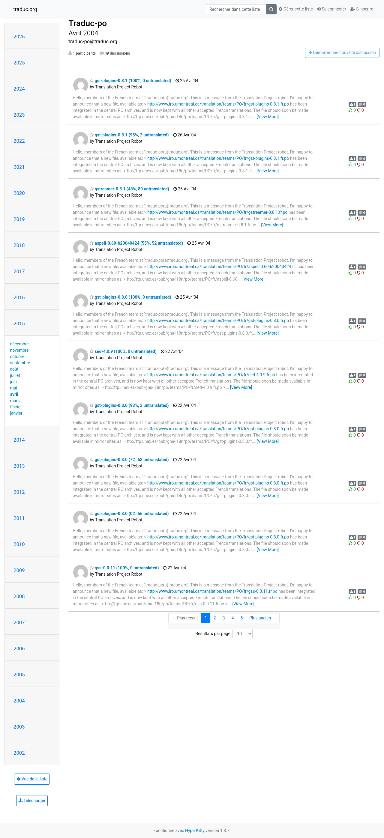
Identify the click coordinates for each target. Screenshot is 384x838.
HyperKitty (195, 830)
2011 (19, 518)
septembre (20, 362)
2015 (19, 324)
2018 (19, 245)
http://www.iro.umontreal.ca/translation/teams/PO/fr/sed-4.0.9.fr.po (211, 374)
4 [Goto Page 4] (233, 618)
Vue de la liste (31, 779)
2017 (19, 271)
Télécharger (32, 800)
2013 (19, 466)
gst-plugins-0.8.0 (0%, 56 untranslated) (129, 513)
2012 (19, 492)
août (14, 369)
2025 (19, 63)
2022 (19, 141)
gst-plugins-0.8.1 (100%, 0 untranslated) (130, 80)
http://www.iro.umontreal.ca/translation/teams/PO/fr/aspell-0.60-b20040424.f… (221, 266)
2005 (19, 675)
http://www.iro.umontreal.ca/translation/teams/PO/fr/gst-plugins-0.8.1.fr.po (218, 104)
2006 (19, 649)
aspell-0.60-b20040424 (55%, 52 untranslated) (136, 243)
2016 (19, 297)
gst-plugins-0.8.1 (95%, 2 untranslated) (129, 135)
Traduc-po (87, 23)
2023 (19, 115)
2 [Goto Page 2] (215, 618)
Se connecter (331, 9)
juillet (15, 375)
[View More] (268, 116)
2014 (19, 440)
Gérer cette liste (296, 9)
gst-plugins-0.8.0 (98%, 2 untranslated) (129, 405)
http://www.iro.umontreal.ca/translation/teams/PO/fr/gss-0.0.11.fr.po (212, 591)
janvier (16, 413)
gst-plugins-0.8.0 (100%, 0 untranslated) (130, 297)
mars (15, 400)
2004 (19, 701)
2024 (19, 89)
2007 (19, 622)
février (16, 406)
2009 (19, 570)
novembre (19, 350)
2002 (19, 753)
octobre (17, 356)
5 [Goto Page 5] (241, 618)
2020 (19, 193)
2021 (19, 167)
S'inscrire (361, 9)
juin (13, 381)
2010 (19, 544)
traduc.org (25, 9)
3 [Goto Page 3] (224, 618)
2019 (19, 219)
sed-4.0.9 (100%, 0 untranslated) (123, 351)
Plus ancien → (262, 618)
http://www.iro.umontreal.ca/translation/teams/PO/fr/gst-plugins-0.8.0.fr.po (218, 320)
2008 (19, 596)
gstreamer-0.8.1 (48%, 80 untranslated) (129, 188)
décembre (19, 343)
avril (14, 394)
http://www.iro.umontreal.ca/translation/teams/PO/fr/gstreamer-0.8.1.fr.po (217, 212)
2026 (19, 37)
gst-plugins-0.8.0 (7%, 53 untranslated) (129, 459)
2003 (19, 727)
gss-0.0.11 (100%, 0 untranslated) (124, 567)
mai (13, 388)
